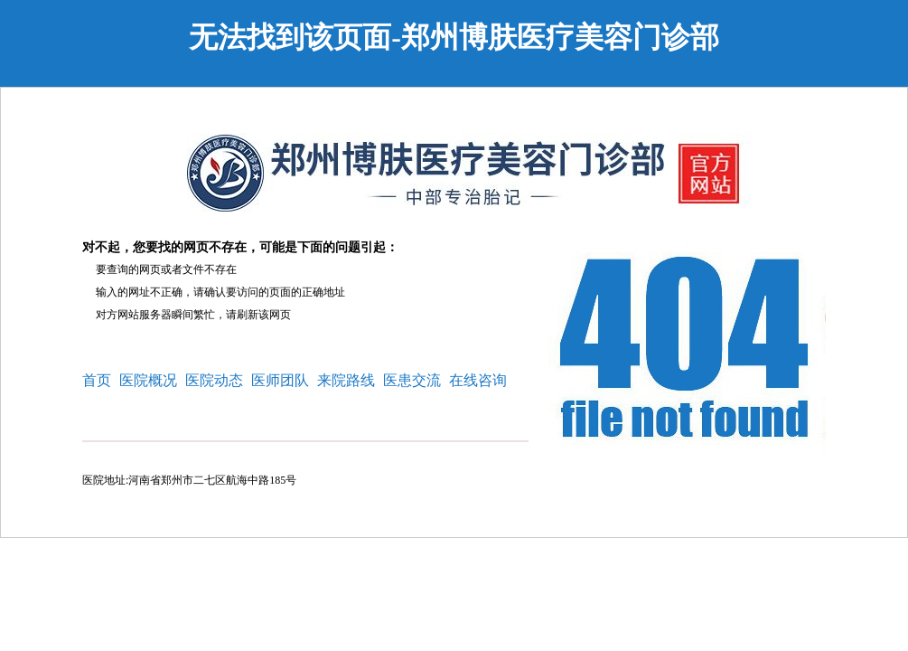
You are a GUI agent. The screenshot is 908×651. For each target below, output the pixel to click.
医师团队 (280, 380)
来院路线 (346, 380)
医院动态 (214, 380)
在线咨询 (478, 380)
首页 (96, 380)
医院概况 (148, 380)
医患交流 (412, 380)
